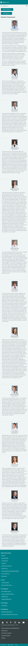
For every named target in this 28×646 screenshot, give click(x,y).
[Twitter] (7, 622)
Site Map (3, 638)
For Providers (4, 605)
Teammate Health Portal (6, 599)
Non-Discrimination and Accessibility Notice (10, 628)
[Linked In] (19, 622)
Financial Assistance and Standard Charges (10, 571)
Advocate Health (4, 558)
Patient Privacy (4, 568)
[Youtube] (3, 622)
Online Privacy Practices (6, 633)
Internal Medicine (6, 13)
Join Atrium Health (5, 582)
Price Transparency (5, 573)
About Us (3, 555)
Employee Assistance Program (7, 594)
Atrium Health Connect (6, 591)
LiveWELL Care (4, 596)
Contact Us (3, 563)
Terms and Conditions (5, 635)
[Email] (23, 622)
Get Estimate (4, 576)
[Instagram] (15, 622)
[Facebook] (11, 622)
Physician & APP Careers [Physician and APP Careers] (6, 585)
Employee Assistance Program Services (9, 614)
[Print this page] (26, 6)
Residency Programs (7, 9)
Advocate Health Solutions (6, 611)
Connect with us (4, 560)
